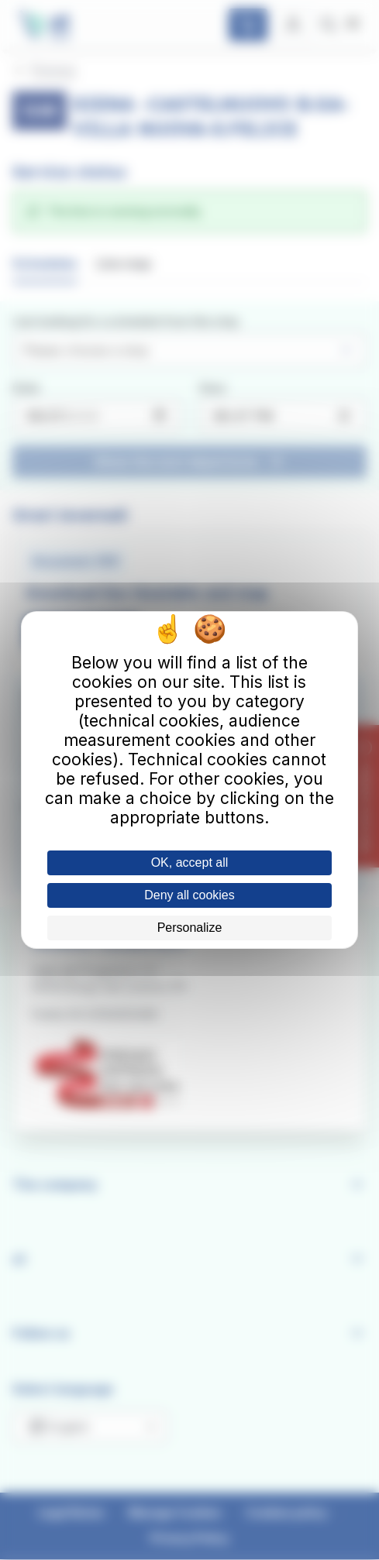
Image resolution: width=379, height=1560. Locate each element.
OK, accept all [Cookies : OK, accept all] (190, 862)
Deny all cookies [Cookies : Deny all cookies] (189, 895)
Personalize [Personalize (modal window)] (189, 927)
